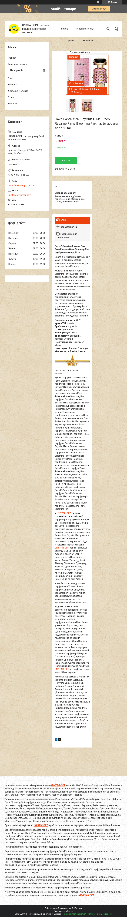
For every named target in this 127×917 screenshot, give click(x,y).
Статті (11, 97)
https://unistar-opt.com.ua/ (21, 185)
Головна (64, 28)
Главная (12, 57)
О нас (11, 78)
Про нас (71, 40)
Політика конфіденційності (100, 914)
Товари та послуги (85, 28)
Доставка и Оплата (80, 52)
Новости (12, 103)
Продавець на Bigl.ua (63, 911)
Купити (66, 160)
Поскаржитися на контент (74, 914)
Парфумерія (16, 70)
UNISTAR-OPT (64, 513)
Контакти (88, 40)
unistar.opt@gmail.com (19, 195)
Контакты (13, 84)
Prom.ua (78, 908)
